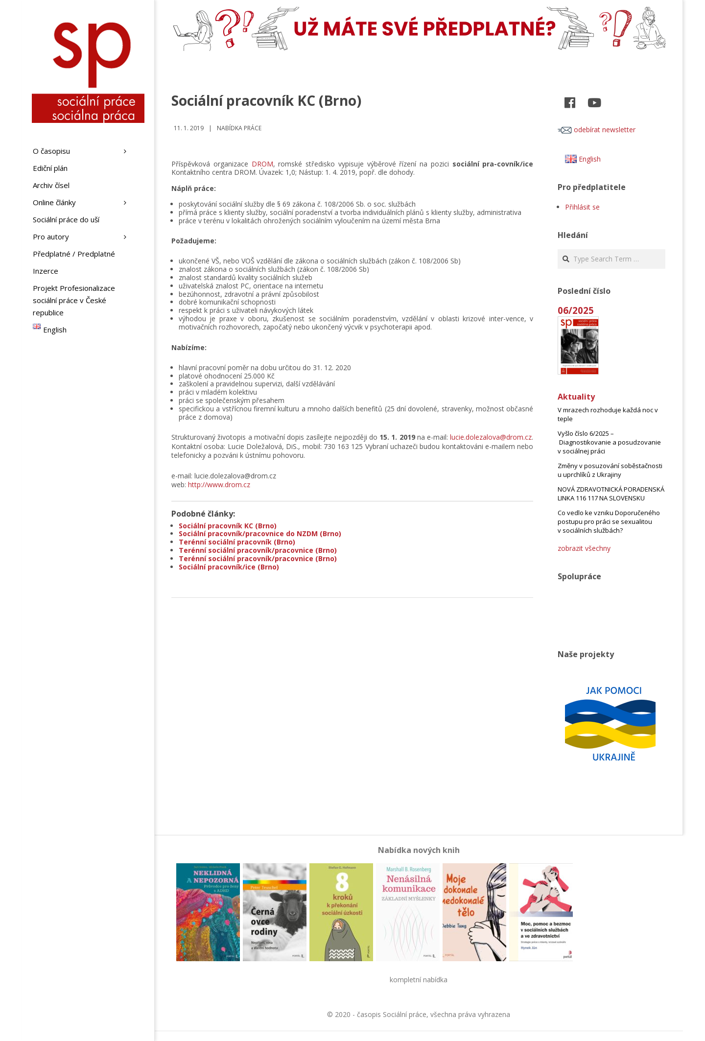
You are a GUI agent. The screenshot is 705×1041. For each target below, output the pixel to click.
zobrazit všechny (584, 548)
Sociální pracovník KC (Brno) (228, 525)
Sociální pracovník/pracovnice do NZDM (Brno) (260, 533)
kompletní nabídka (418, 979)
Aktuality (576, 396)
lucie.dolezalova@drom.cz (491, 437)
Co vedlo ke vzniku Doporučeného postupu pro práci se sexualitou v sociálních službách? (609, 521)
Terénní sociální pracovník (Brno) (237, 541)
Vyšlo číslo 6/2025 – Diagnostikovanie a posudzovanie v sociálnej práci (609, 442)
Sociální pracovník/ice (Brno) (229, 566)
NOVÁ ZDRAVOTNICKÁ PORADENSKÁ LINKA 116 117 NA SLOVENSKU (611, 493)
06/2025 (576, 310)
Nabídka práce (239, 128)
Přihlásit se (582, 207)
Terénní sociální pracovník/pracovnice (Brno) (258, 550)
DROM (262, 163)
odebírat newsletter (596, 129)
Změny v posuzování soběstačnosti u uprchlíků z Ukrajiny (610, 470)
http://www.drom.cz (219, 484)
